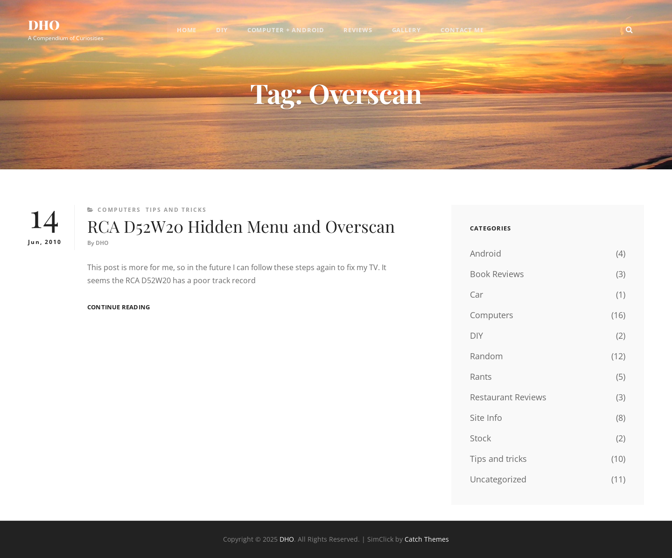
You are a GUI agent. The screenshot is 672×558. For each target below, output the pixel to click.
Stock (480, 438)
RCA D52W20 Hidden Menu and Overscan (243, 226)
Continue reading (118, 308)
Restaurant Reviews (508, 397)
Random (486, 356)
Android (485, 253)
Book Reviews (497, 273)
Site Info (486, 417)
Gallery (407, 30)
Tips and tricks (176, 210)
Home (186, 30)
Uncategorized (498, 479)
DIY (221, 30)
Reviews (358, 30)
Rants (481, 376)
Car (476, 294)
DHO (44, 25)
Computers (119, 210)
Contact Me (463, 30)
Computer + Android (285, 30)
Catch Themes (427, 539)
